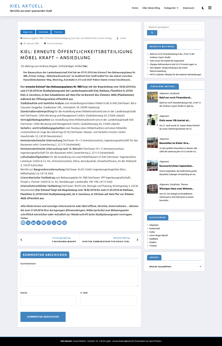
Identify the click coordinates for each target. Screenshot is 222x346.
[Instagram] (49, 222)
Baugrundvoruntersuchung (49, 169)
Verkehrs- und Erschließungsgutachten (42, 128)
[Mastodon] (43, 222)
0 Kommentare (55, 43)
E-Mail (108, 298)
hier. (85, 66)
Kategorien (171, 8)
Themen (58, 32)
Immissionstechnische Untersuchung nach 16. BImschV (51, 148)
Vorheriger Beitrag (61, 238)
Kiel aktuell (26, 5)
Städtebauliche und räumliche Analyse (42, 103)
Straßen (153, 242)
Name (48, 298)
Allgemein (28, 32)
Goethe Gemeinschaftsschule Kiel (106, 241)
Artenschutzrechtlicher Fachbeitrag (40, 185)
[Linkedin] (33, 222)
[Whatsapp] (54, 222)
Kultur (152, 232)
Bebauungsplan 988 (33, 38)
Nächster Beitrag (121, 238)
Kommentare (79, 274)
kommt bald (154, 228)
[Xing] (38, 222)
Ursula (123, 38)
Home (135, 8)
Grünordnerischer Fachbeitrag (37, 177)
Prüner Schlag (105, 38)
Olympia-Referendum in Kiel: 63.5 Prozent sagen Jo (173, 64)
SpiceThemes (155, 341)
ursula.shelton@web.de (123, 341)
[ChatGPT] (64, 222)
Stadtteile (43, 32)
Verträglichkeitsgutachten (35, 119)
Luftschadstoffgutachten (34, 156)
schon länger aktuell (158, 235)
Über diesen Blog (151, 8)
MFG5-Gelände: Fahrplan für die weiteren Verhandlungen (175, 74)
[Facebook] (23, 222)
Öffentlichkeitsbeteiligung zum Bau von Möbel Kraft (70, 38)
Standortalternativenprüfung (37, 111)
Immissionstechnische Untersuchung (41, 140)
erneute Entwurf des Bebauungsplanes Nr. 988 (53, 86)
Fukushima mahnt (64, 241)
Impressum (188, 8)
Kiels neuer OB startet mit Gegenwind (167, 61)
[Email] (59, 222)
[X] (28, 222)
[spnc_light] (203, 8)
